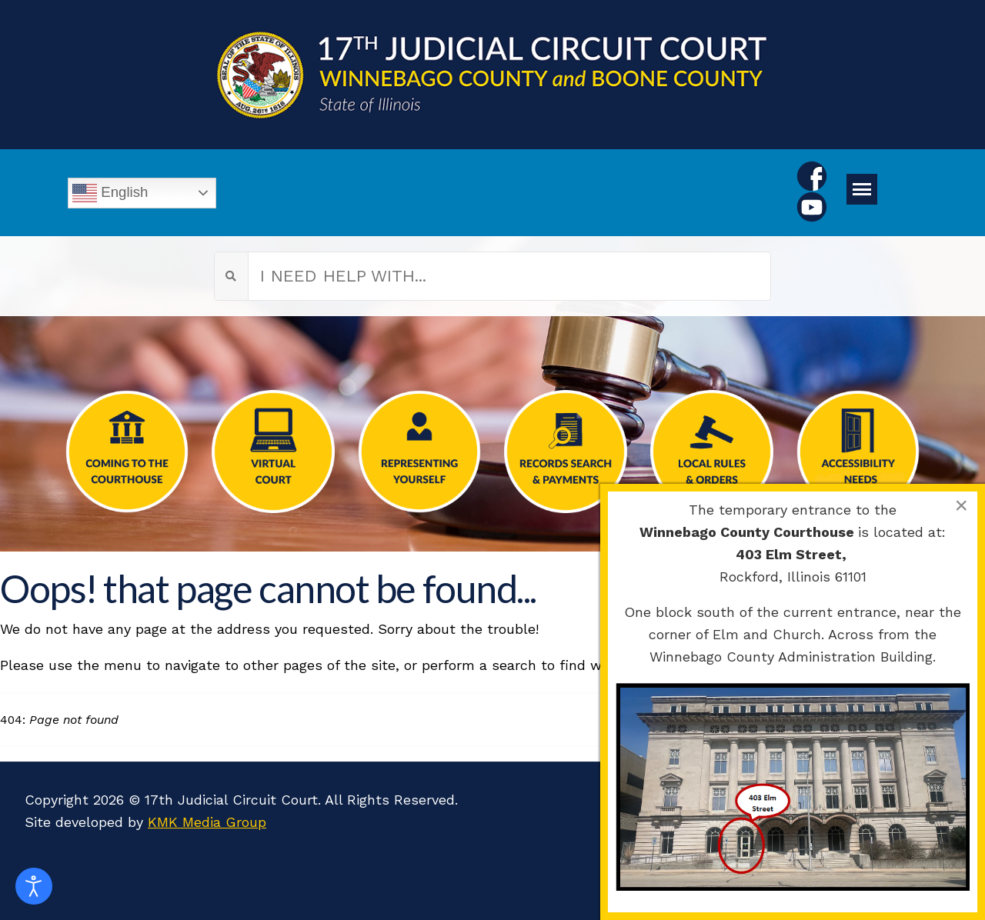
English (110, 193)
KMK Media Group (207, 822)
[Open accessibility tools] (33, 886)
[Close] (961, 505)
